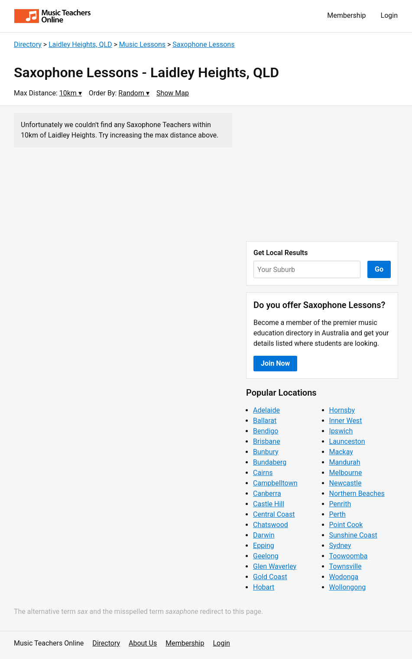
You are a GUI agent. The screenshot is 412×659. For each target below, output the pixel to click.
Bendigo (265, 431)
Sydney (340, 545)
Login (389, 15)
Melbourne (345, 473)
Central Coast (274, 514)
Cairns (263, 473)
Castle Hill (268, 504)
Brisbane (266, 441)
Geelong (266, 556)
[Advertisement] (322, 173)
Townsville (345, 566)
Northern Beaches (357, 493)
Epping (263, 545)
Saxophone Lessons (203, 44)
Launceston (347, 441)
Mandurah (344, 462)
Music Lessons (142, 44)
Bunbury (266, 452)
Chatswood (270, 525)
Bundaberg (269, 462)
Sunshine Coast (353, 535)
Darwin (264, 535)
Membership (346, 15)
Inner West (345, 420)
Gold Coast (270, 577)
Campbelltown (275, 483)
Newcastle (345, 483)
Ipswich (341, 431)
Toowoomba (348, 556)
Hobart (263, 587)
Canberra (267, 493)
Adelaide (266, 410)
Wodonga (344, 577)
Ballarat (264, 420)
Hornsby (342, 410)
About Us (143, 643)
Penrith (340, 504)
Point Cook (346, 525)
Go (379, 269)
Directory (28, 44)
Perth (337, 514)
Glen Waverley (274, 566)
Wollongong (347, 587)
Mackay (341, 452)
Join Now (275, 363)
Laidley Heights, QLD (80, 44)
